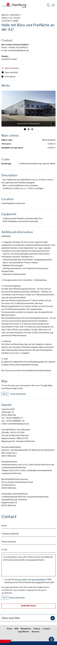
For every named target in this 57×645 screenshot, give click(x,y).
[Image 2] (28, 129)
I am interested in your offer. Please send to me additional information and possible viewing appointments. (28, 565)
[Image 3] (32, 129)
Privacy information (18, 394)
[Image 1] (24, 129)
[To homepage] (14, 5)
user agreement (38, 580)
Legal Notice (23, 632)
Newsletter (26, 629)
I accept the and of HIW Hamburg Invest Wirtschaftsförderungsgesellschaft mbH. (29, 581)
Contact (46, 629)
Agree (5, 394)
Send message (28, 606)
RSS (16, 629)
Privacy (37, 629)
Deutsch (35, 632)
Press (9, 629)
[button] (28, 617)
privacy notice (21, 580)
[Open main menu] (53, 5)
